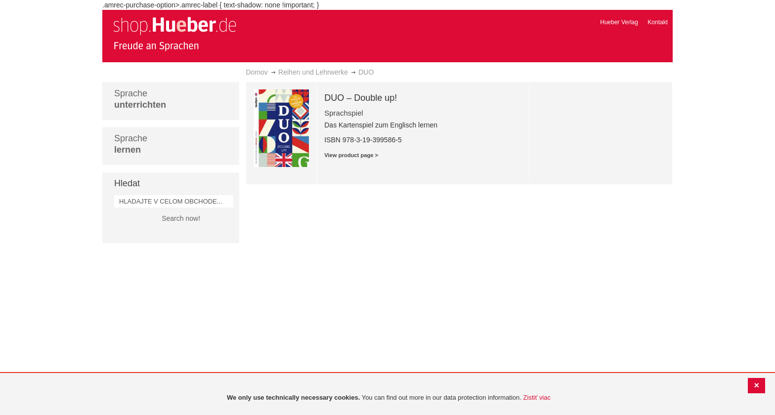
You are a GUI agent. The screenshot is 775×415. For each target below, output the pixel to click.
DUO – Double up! (360, 98)
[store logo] (174, 33)
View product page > (351, 155)
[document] (388, 398)
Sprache (140, 99)
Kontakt (657, 22)
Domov (257, 72)
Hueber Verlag (619, 22)
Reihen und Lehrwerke (313, 72)
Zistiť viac (537, 397)
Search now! (181, 218)
